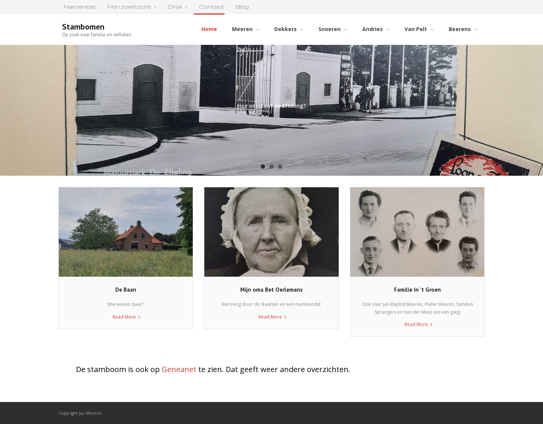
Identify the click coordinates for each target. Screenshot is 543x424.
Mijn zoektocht (129, 6)
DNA (175, 6)
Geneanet (179, 369)
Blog (242, 6)
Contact (212, 6)
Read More (124, 317)
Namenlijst (80, 6)
